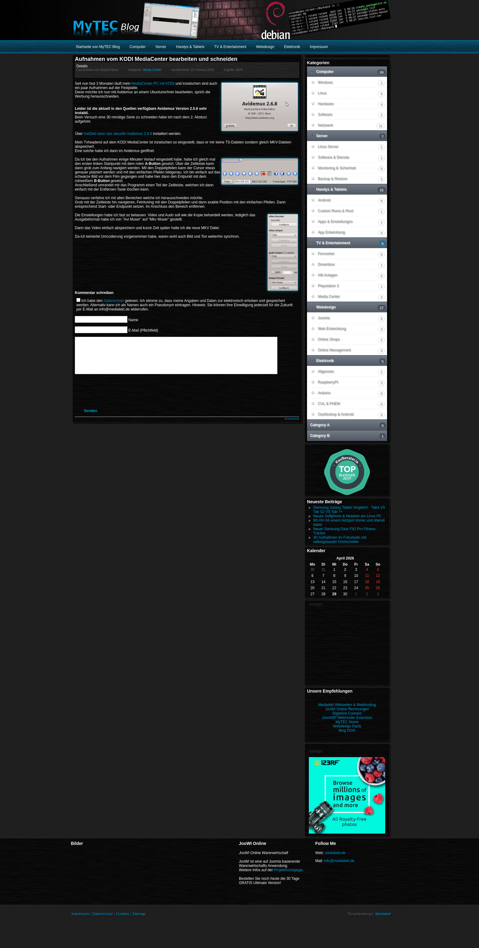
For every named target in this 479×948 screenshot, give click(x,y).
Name (133, 320)
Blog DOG (347, 730)
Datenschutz (114, 301)
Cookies (122, 914)
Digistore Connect (346, 713)
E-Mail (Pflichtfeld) (143, 330)
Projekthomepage (288, 870)
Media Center (152, 70)
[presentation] (128, 398)
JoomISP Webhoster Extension (347, 718)
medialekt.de (335, 853)
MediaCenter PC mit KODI (152, 83)
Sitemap (139, 914)
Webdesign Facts (347, 726)
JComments (291, 426)
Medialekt (383, 914)
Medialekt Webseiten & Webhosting (347, 705)
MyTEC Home (346, 722)
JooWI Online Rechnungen (347, 709)
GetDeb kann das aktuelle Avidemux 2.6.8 (118, 134)
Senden (90, 418)
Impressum (80, 914)
